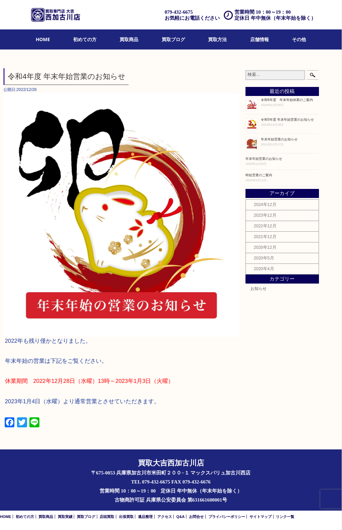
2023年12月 (265, 215)
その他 (299, 39)
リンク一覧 (285, 517)
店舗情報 (259, 39)
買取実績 (65, 517)
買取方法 (217, 39)
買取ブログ (173, 39)
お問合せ (196, 517)
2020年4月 (264, 269)
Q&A (180, 517)
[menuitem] (43, 39)
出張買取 (126, 517)
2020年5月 (264, 258)
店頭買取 (107, 517)
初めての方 (85, 39)
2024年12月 (265, 204)
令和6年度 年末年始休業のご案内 (287, 100)
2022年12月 (265, 226)
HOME (43, 39)
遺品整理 (145, 517)
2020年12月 (265, 247)
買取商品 (129, 39)
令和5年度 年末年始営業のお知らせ (287, 119)
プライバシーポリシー (226, 517)
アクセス (164, 517)
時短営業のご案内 (258, 175)
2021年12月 (265, 236)
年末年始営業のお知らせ (279, 139)
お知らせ (258, 288)
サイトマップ (260, 517)
